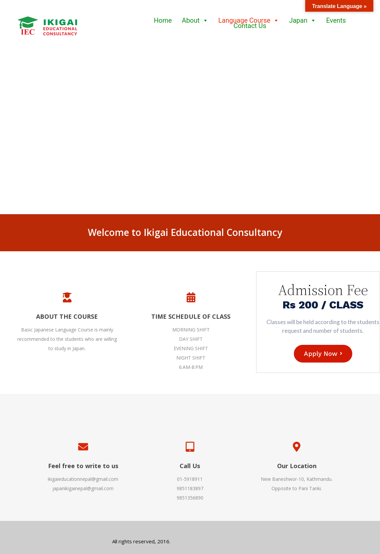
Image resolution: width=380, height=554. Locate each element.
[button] (10, 135)
